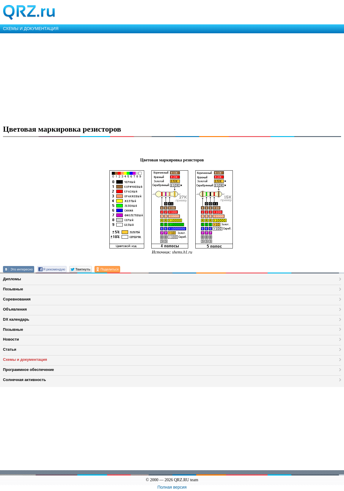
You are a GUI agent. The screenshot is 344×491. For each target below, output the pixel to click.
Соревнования (17, 299)
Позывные (13, 289)
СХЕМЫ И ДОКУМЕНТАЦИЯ (31, 28)
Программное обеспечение (28, 369)
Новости (11, 339)
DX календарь (16, 319)
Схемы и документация (25, 359)
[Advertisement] (172, 77)
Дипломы (12, 279)
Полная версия (172, 487)
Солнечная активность (24, 379)
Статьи (9, 349)
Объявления (15, 309)
